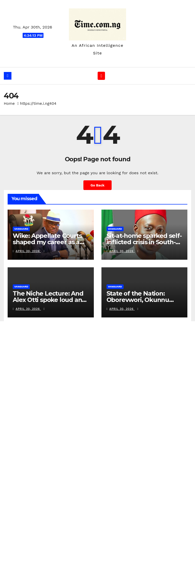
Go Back (97, 185)
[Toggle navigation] (101, 76)
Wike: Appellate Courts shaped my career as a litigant (47, 242)
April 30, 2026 (28, 251)
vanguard (21, 229)
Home (9, 103)
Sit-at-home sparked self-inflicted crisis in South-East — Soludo (144, 242)
